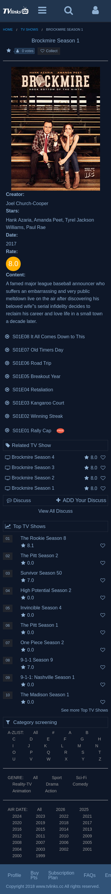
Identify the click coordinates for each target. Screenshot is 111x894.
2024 (17, 816)
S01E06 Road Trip (27, 362)
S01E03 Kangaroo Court (34, 402)
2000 (17, 855)
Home (8, 29)
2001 (87, 849)
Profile (14, 875)
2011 (40, 836)
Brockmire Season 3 (33, 467)
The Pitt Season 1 (39, 625)
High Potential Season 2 (45, 590)
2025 (84, 809)
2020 (17, 822)
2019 (40, 822)
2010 (63, 836)
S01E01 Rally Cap (34, 430)
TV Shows (29, 29)
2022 (63, 816)
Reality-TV (22, 784)
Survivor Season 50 (41, 572)
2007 (40, 842)
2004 (17, 849)
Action (51, 791)
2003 (40, 849)
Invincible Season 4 (41, 607)
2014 (63, 829)
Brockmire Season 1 (33, 488)
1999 (40, 855)
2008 (17, 842)
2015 (40, 829)
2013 (87, 829)
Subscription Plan (61, 875)
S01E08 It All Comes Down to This (44, 336)
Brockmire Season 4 (33, 457)
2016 (17, 829)
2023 (40, 816)
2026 (60, 809)
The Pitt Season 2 (39, 555)
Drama (52, 784)
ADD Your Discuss (80, 500)
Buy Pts (34, 875)
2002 (63, 849)
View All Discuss (55, 511)
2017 (87, 822)
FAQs (90, 875)
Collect (48, 51)
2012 (17, 836)
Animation (21, 791)
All (35, 732)
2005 (87, 842)
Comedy (80, 784)
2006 (63, 842)
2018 (63, 822)
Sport (57, 777)
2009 (87, 836)
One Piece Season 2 (42, 642)
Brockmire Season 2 (33, 477)
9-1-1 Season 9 (36, 659)
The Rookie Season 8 (43, 538)
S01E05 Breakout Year (32, 376)
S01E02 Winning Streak (33, 416)
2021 (87, 816)
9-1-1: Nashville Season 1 (47, 677)
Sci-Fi (81, 777)
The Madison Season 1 (44, 694)
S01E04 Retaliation (28, 389)
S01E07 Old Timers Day (33, 349)
